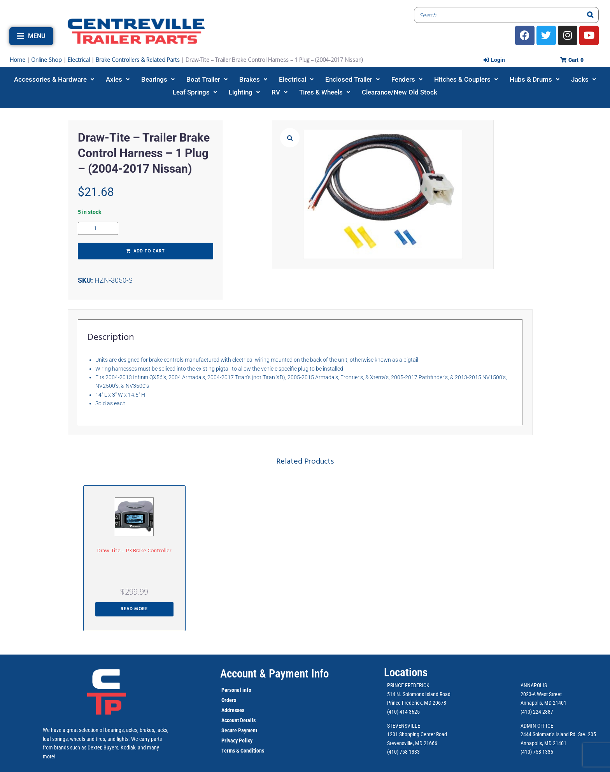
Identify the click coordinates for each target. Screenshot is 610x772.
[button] (31, 36)
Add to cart (149, 251)
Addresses (232, 710)
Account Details (238, 720)
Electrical (79, 59)
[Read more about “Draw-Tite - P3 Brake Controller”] (134, 609)
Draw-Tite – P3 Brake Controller (134, 550)
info (246, 690)
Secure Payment (239, 730)
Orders (228, 700)
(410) (526, 752)
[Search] (590, 15)
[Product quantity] (98, 228)
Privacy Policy (236, 740)
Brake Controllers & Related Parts (138, 59)
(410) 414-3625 (403, 712)
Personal (231, 690)
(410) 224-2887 (537, 712)
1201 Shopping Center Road (417, 734)
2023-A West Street (541, 694)
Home (17, 59)
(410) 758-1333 (403, 752)
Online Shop (46, 59)
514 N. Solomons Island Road (418, 694)
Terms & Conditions (242, 750)
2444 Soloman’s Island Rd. (549, 734)
